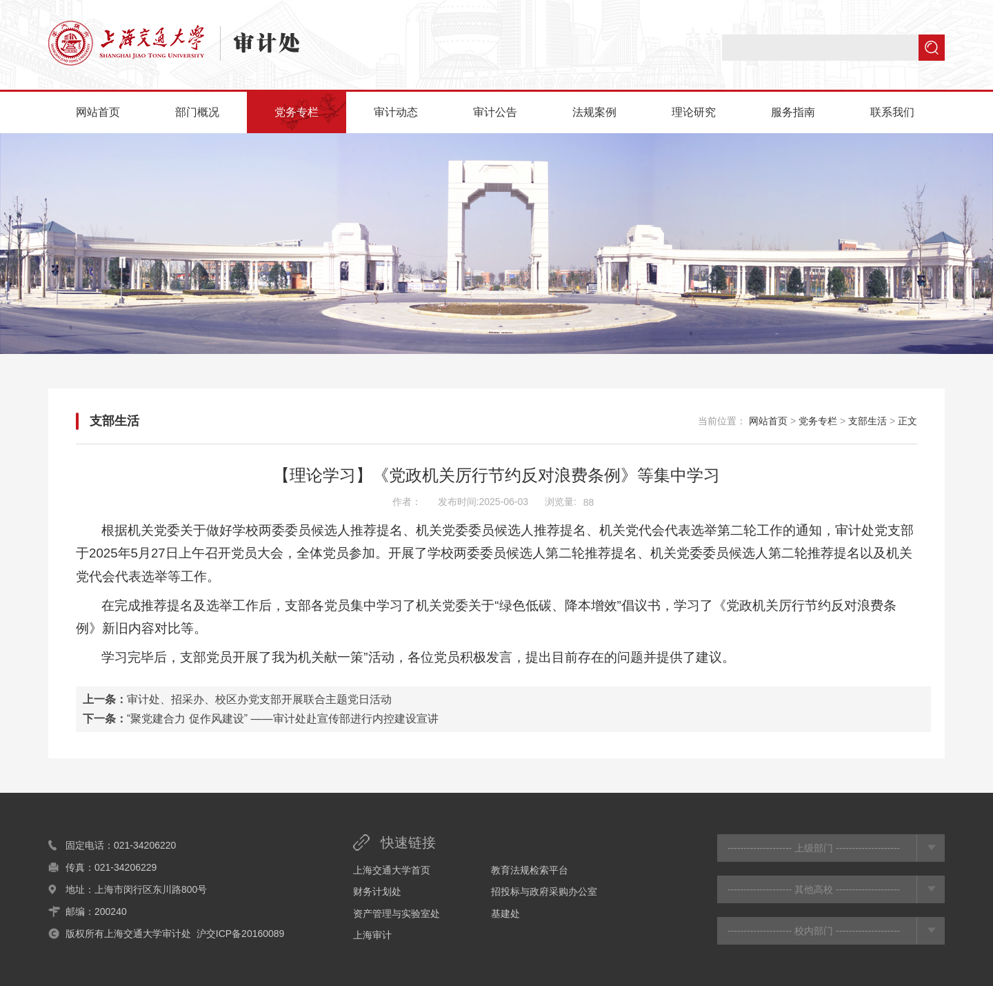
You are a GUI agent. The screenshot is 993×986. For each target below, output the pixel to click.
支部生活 (114, 421)
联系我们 (892, 112)
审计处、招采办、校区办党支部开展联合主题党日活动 (259, 699)
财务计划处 (377, 891)
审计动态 (396, 112)
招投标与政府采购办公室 (544, 891)
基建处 (505, 913)
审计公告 (495, 112)
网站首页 (98, 112)
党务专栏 (296, 112)
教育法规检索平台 (529, 870)
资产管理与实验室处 (396, 913)
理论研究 (694, 112)
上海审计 (372, 934)
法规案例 (594, 112)
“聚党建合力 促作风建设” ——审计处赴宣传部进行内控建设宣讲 (283, 718)
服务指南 (793, 112)
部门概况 (197, 112)
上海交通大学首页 (391, 870)
